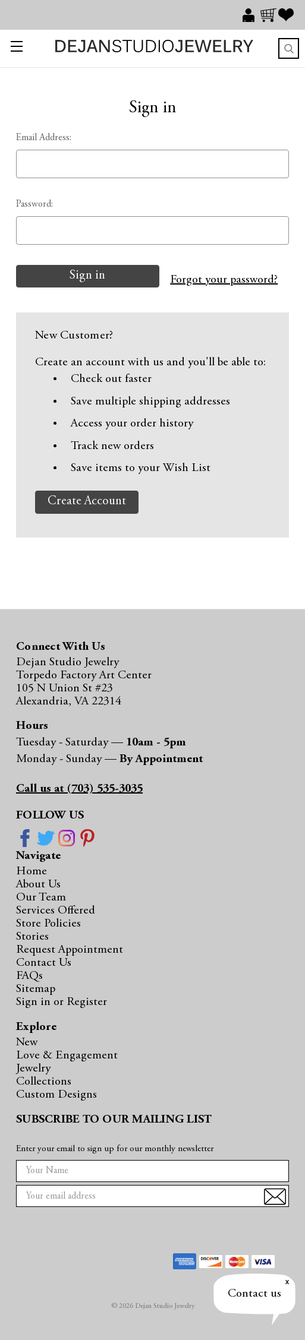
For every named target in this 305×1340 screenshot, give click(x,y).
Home (31, 871)
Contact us (254, 1294)
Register (87, 1002)
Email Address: (43, 138)
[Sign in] (251, 15)
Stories (32, 937)
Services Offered (55, 910)
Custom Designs (56, 1095)
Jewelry (33, 1068)
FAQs (29, 976)
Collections (43, 1082)
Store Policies (48, 924)
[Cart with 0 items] (269, 15)
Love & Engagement (67, 1055)
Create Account (87, 501)
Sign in (35, 1002)
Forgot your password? (224, 280)
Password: (34, 204)
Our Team (41, 897)
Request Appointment (69, 950)
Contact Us (43, 963)
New (26, 1042)
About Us (38, 884)
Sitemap (35, 989)
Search (288, 48)
